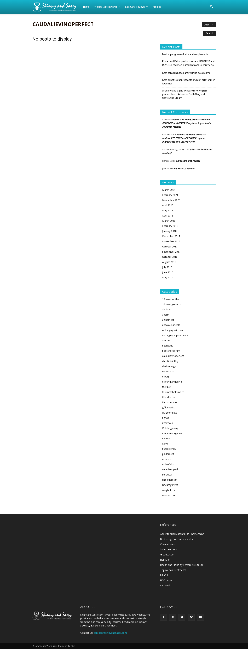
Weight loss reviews (107, 6)
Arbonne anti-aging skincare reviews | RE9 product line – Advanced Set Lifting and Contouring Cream (184, 94)
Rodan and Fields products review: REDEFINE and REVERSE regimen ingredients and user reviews (188, 63)
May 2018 (167, 210)
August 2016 (169, 262)
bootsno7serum (171, 350)
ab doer (166, 309)
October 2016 (169, 256)
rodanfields (168, 464)
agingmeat (168, 319)
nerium (166, 438)
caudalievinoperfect (173, 356)
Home (86, 6)
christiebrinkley (170, 361)
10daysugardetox (171, 304)
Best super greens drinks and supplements (185, 54)
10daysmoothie (171, 299)
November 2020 (171, 200)
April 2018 (167, 215)
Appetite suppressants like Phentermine (182, 534)
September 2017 (171, 251)
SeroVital (165, 585)
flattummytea (169, 402)
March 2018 (168, 220)
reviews (166, 459)
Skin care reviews (136, 6)
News (165, 443)
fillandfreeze (169, 397)
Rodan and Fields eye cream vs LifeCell (181, 564)
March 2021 (168, 189)
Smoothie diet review (188, 160)
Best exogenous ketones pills (176, 539)
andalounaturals (171, 325)
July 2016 (167, 267)
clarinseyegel (169, 366)
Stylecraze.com (168, 549)
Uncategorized (170, 484)
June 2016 (167, 272)
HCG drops (166, 580)
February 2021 (170, 195)
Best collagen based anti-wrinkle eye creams (186, 73)
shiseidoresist (169, 479)
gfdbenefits (168, 407)
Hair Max (165, 559)
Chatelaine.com (168, 544)
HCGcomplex (169, 412)
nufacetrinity (169, 448)
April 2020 (167, 205)
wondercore (169, 495)
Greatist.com (167, 554)
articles (166, 340)
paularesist (168, 454)
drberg (165, 376)
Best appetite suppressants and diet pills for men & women (188, 82)
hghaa (165, 417)
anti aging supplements (175, 335)
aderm (165, 314)
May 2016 (167, 277)
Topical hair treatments (173, 570)
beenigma (167, 345)
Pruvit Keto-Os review (182, 168)
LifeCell (164, 575)
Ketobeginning (170, 428)
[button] (211, 7)
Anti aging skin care (173, 330)
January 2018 (169, 231)
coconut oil (168, 371)
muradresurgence (172, 433)
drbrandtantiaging (172, 381)
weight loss (168, 490)
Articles (157, 6)
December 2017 (171, 236)
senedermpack (170, 469)
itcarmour (167, 423)
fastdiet (166, 386)
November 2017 (171, 241)
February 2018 (170, 226)
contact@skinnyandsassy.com (110, 632)
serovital (167, 474)
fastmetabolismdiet (173, 392)
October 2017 (169, 246)
